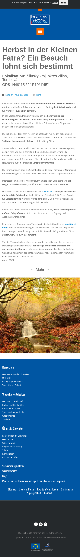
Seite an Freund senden (17, 94)
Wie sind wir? (8, 443)
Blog (4, 476)
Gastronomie (8, 415)
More (55, 2)
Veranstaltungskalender (13, 466)
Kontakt (48, 493)
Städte (5, 450)
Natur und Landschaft (12, 401)
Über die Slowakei (12, 428)
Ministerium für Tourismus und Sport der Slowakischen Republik (33, 481)
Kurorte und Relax (11, 408)
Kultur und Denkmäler (13, 405)
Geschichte (7, 439)
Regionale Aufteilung (12, 446)
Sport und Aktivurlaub (13, 412)
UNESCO (6, 377)
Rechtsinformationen (47, 489)
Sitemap (12, 489)
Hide (63, 2)
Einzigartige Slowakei (12, 381)
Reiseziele (8, 367)
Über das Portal (26, 489)
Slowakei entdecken (14, 394)
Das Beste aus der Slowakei (15, 374)
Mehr (40, 269)
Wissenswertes (9, 471)
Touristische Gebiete (12, 385)
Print (38, 94)
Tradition (6, 419)
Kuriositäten (8, 453)
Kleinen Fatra (48, 191)
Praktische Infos (10, 457)
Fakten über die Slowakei (14, 435)
